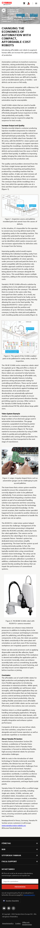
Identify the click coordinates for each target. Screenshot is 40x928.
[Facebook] (9, 908)
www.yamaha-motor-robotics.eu (14, 825)
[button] (36, 3)
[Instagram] (13, 908)
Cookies (18, 923)
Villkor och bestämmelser (27, 923)
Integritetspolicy (29, 895)
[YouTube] (4, 908)
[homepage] (7, 3)
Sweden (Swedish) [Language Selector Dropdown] (11, 900)
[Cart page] (24, 3)
